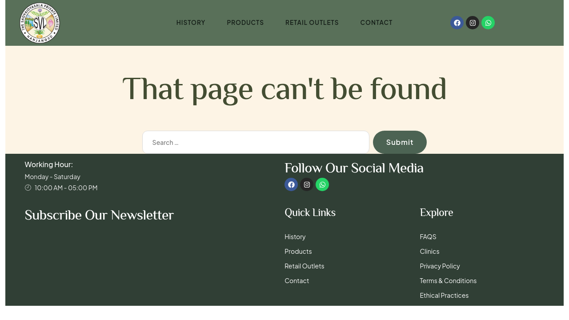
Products (244, 23)
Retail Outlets (312, 23)
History (189, 23)
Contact (378, 23)
